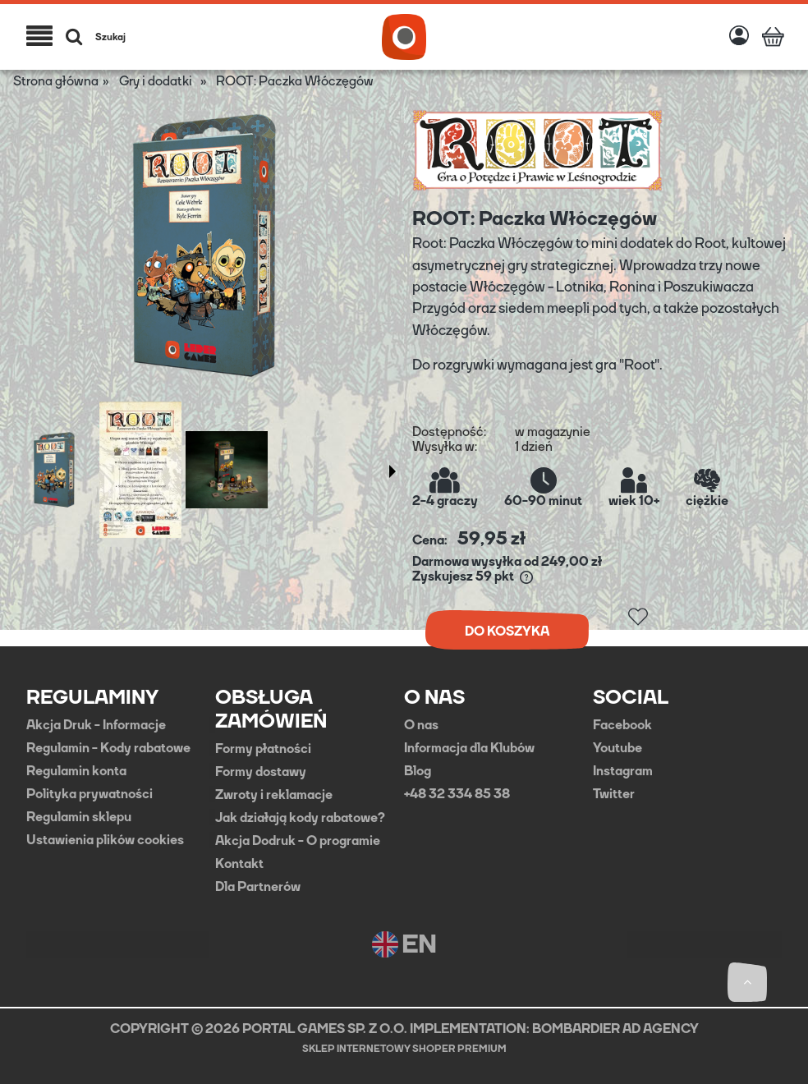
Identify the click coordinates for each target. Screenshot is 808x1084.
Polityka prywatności (89, 794)
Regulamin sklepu (78, 817)
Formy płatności (263, 749)
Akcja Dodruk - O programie (297, 841)
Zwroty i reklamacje (274, 795)
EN (404, 944)
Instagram (623, 771)
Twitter (614, 794)
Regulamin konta (76, 771)
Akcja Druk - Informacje (96, 725)
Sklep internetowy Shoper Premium (404, 1048)
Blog (417, 771)
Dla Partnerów (258, 887)
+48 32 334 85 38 (457, 794)
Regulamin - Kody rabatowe (108, 748)
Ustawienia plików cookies (105, 840)
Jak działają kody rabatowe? (300, 818)
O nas (421, 725)
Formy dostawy (260, 772)
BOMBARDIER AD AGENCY (615, 1028)
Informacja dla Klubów (469, 748)
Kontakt (239, 864)
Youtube (617, 748)
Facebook (622, 725)
